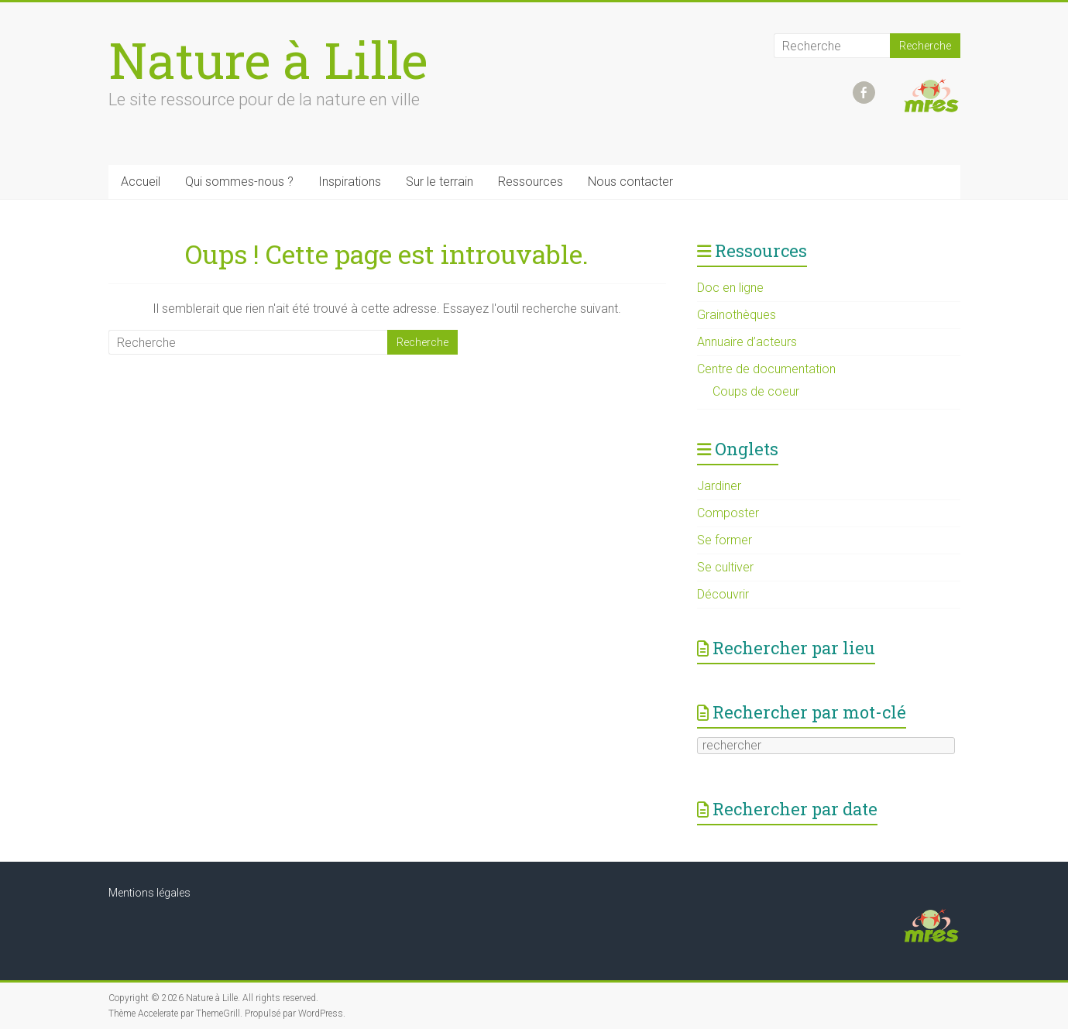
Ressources (530, 181)
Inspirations (349, 181)
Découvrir (723, 594)
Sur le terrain (439, 181)
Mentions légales (149, 893)
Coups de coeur (756, 391)
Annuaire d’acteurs (747, 341)
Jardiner (719, 485)
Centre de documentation (766, 369)
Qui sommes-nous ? (239, 181)
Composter (728, 513)
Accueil (140, 181)
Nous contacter (630, 181)
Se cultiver (725, 567)
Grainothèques (736, 314)
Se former (724, 540)
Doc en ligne (730, 287)
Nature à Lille (268, 59)
